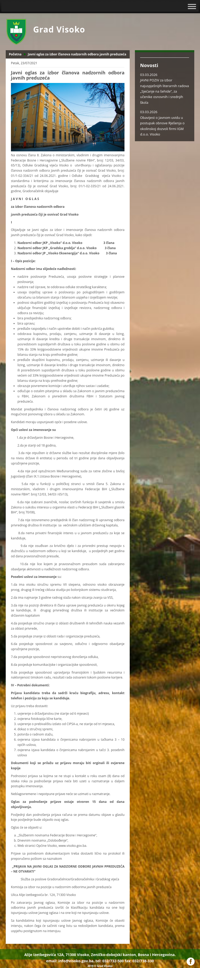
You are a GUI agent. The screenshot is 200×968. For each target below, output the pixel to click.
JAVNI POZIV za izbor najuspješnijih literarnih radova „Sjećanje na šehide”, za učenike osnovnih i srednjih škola (164, 91)
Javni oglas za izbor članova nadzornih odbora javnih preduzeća (77, 54)
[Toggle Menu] (192, 6)
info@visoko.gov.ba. (76, 960)
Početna (15, 54)
